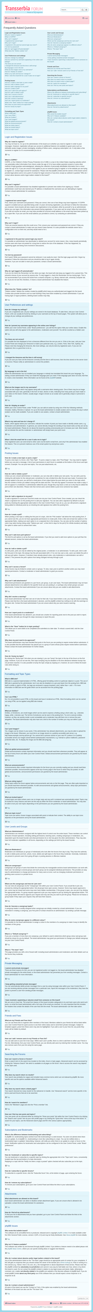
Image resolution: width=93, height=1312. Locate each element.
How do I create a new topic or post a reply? (19, 82)
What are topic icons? (12, 129)
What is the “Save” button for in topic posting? (19, 102)
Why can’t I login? (10, 43)
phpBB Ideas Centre (15, 1249)
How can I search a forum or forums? (59, 77)
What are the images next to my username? (19, 69)
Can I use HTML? (10, 115)
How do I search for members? (57, 83)
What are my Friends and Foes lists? (58, 68)
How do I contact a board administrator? (60, 122)
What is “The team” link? (55, 49)
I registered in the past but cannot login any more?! (21, 45)
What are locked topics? (12, 127)
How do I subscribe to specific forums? (59, 96)
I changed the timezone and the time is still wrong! (21, 65)
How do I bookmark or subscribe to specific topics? (63, 94)
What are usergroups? (54, 39)
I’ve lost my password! (12, 47)
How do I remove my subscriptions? (58, 98)
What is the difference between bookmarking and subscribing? (67, 92)
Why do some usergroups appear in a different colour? (64, 45)
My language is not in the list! (14, 68)
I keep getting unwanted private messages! (60, 58)
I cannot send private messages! (57, 55)
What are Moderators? (54, 37)
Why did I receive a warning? (14, 98)
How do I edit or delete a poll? (14, 92)
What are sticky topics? (12, 125)
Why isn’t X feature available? (56, 116)
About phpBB (71, 1235)
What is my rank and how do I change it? (18, 73)
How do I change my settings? (14, 58)
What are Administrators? (55, 35)
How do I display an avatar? (14, 71)
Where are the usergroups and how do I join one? (63, 41)
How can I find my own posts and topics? (60, 85)
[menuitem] (17, 18)
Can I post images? (11, 119)
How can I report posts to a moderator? (17, 100)
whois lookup (65, 1262)
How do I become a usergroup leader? (59, 43)
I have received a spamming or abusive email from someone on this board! (67, 60)
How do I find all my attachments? (58, 107)
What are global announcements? (15, 121)
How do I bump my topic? (13, 106)
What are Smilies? (10, 117)
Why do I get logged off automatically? (17, 49)
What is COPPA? (10, 37)
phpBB (52, 378)
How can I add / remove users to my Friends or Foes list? (65, 70)
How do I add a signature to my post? (16, 86)
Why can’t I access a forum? (14, 94)
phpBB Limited (63, 1233)
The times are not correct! (13, 63)
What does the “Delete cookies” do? (16, 51)
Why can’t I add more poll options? (16, 90)
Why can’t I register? (11, 39)
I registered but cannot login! (14, 41)
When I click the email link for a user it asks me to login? (22, 75)
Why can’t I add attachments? (14, 96)
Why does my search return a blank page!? (60, 81)
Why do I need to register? (13, 35)
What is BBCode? (10, 113)
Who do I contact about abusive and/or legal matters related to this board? (67, 119)
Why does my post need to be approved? (18, 104)
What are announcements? (13, 123)
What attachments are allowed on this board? (61, 105)
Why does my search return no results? (59, 79)
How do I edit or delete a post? (14, 84)
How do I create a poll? (12, 88)
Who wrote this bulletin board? (56, 114)
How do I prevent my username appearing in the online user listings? (24, 60)
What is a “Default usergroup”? (57, 47)
